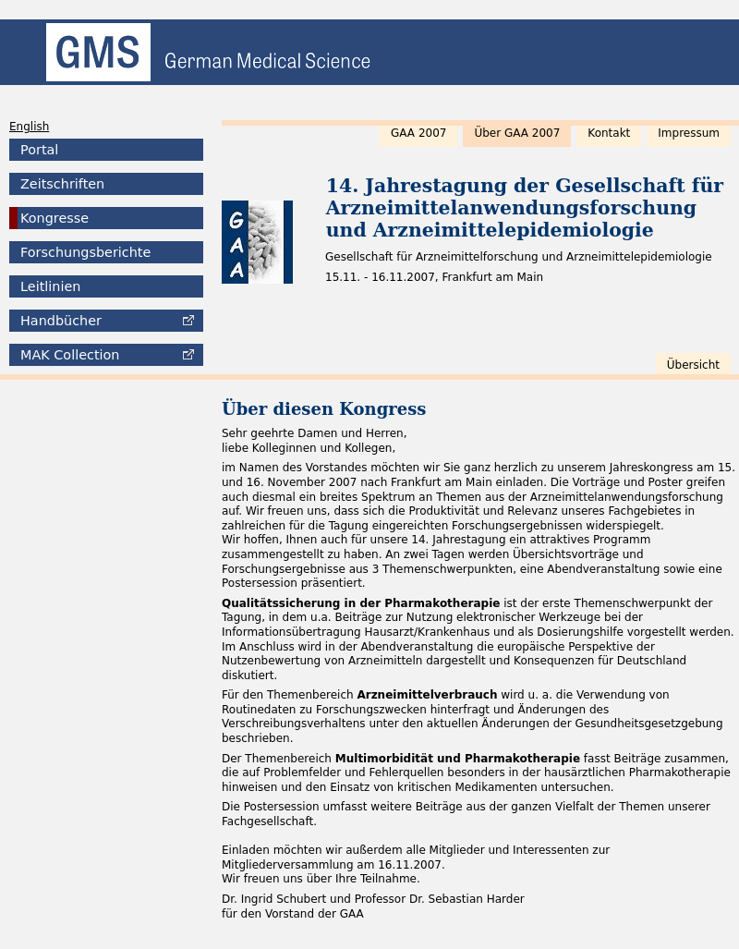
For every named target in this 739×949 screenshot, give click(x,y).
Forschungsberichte (85, 252)
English (29, 126)
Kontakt (609, 133)
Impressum (689, 133)
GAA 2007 (418, 133)
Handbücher (61, 320)
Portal (39, 149)
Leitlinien (50, 286)
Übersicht (693, 365)
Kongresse (54, 218)
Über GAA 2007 (517, 133)
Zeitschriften (62, 183)
